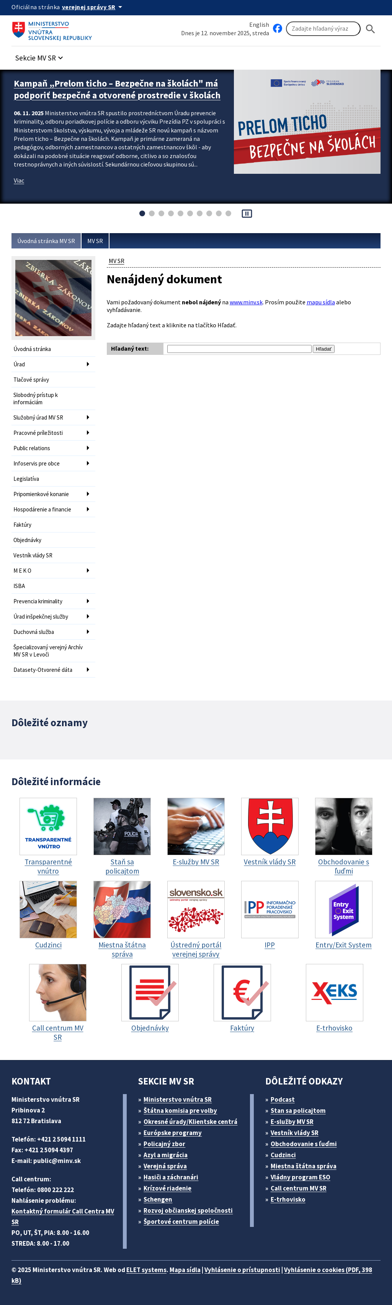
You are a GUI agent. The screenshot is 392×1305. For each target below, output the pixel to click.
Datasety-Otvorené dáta (42, 669)
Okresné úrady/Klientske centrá (190, 1121)
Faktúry (22, 524)
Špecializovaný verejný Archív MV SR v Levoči (48, 651)
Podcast (283, 1099)
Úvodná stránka (32, 349)
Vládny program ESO (300, 1177)
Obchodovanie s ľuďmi (304, 1144)
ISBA (19, 586)
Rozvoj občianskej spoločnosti (188, 1210)
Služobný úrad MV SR (38, 417)
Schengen (158, 1199)
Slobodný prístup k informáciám (35, 398)
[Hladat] (371, 29)
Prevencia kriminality (37, 601)
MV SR (95, 241)
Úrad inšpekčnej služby (40, 616)
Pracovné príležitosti (38, 432)
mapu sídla (321, 302)
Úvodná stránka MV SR (46, 241)
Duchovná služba (33, 631)
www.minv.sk (246, 302)
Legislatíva (26, 478)
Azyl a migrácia (166, 1155)
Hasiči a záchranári (171, 1177)
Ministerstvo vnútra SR (178, 1099)
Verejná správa (165, 1166)
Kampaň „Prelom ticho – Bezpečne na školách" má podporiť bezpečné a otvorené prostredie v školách (117, 89)
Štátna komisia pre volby (180, 1110)
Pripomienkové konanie (41, 494)
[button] (40, 55)
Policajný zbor (164, 1144)
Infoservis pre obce (36, 463)
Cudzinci (283, 1155)
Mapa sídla (185, 1270)
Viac (19, 180)
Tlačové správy (31, 379)
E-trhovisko (288, 1199)
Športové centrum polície (181, 1221)
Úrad (19, 364)
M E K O (22, 570)
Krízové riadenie (167, 1188)
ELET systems (146, 1270)
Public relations (31, 448)
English (259, 24)
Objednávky (27, 540)
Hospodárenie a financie (42, 509)
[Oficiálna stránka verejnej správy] (93, 6)
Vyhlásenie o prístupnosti (242, 1270)
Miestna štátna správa (303, 1166)
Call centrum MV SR (299, 1188)
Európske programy (173, 1133)
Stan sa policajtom (298, 1110)
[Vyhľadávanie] (323, 28)
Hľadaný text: (130, 348)
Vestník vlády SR (32, 555)
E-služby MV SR (292, 1121)
